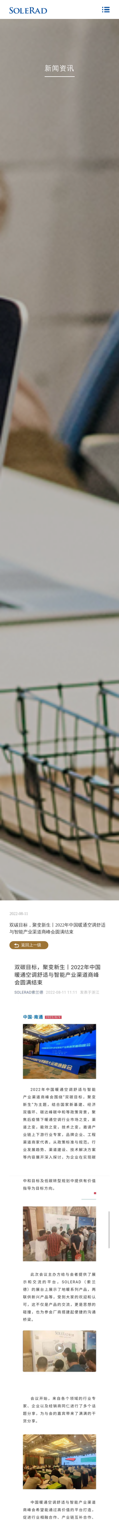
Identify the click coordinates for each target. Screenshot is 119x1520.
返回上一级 (31, 945)
